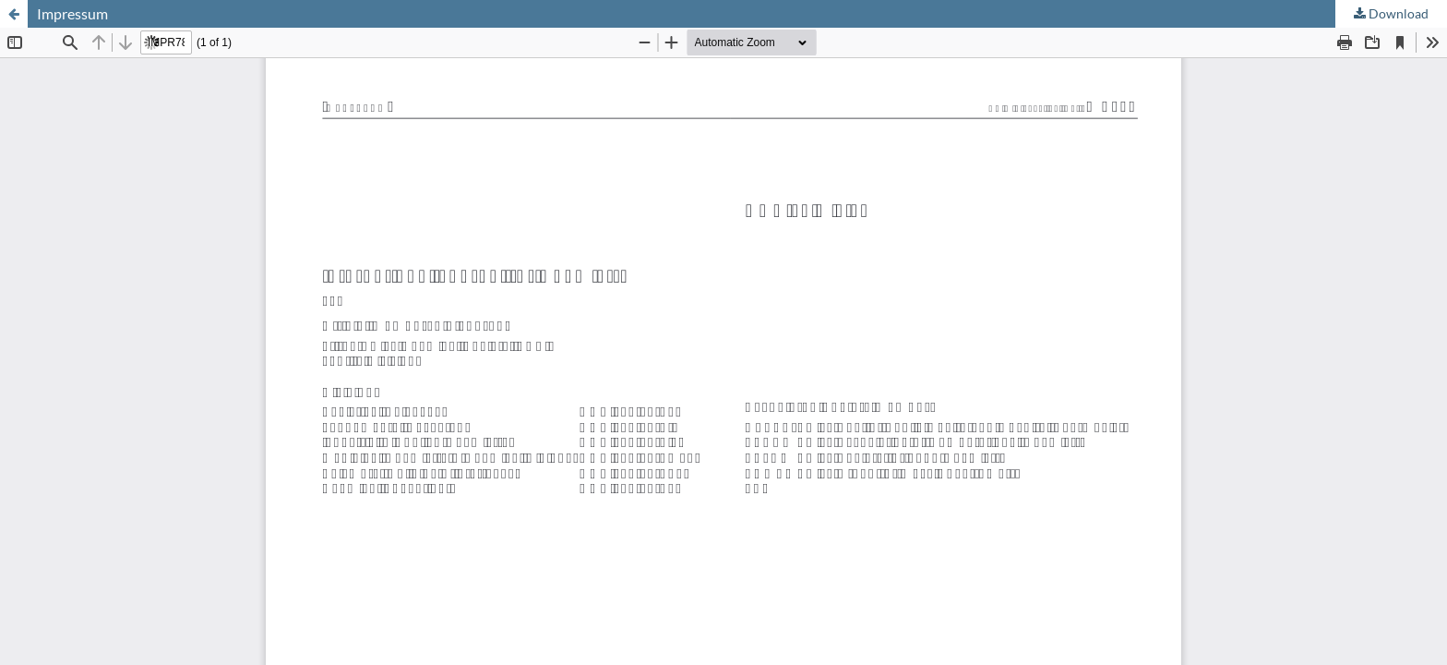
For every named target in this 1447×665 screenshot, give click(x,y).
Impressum (72, 13)
